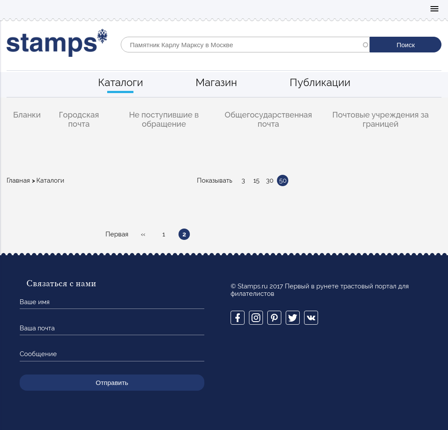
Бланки (27, 114)
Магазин (216, 82)
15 (256, 180)
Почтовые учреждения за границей (380, 119)
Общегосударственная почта (268, 119)
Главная (18, 180)
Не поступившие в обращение (164, 119)
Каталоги (120, 82)
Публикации (320, 82)
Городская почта (79, 119)
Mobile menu (434, 9)
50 (283, 180)
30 (269, 180)
